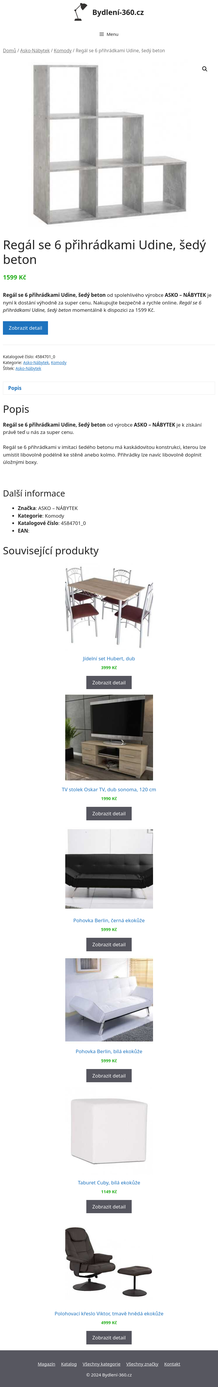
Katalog (69, 1364)
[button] (205, 69)
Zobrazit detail (25, 327)
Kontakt (172, 1364)
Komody (63, 50)
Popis (15, 388)
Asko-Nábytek (35, 50)
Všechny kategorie (102, 1364)
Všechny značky (142, 1364)
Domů (9, 50)
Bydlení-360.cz (118, 12)
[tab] (109, 388)
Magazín (46, 1364)
